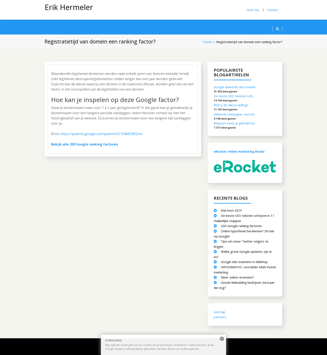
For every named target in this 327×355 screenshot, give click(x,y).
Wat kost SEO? (231, 210)
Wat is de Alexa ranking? (231, 105)
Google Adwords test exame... (235, 87)
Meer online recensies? (237, 277)
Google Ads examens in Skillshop (244, 261)
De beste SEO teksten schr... (234, 96)
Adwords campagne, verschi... (235, 114)
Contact (272, 10)
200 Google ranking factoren (241, 225)
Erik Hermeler (69, 7)
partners (220, 317)
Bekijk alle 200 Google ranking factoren (84, 144)
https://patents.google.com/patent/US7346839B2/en (101, 134)
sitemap (219, 312)
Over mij (253, 10)
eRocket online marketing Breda (239, 151)
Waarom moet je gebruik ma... (235, 123)
